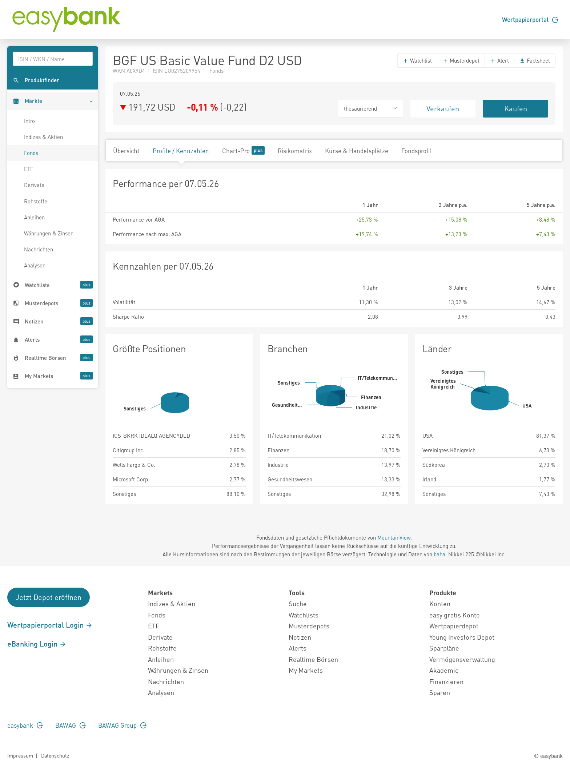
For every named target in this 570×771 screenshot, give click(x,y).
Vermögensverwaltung (462, 659)
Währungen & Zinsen (48, 233)
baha (439, 554)
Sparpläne (444, 648)
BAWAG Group (122, 725)
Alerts (297, 648)
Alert (499, 60)
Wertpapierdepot (453, 625)
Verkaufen (442, 108)
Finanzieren (446, 681)
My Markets (306, 670)
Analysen (34, 265)
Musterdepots (309, 625)
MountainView (393, 537)
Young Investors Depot (461, 637)
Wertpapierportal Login (50, 624)
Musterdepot (460, 60)
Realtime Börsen (313, 659)
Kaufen (515, 108)
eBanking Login (37, 643)
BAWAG (70, 725)
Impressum (20, 755)
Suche (298, 603)
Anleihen (34, 217)
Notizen (300, 637)
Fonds (31, 152)
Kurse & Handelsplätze (356, 151)
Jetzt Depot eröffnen (48, 597)
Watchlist (417, 60)
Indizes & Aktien (43, 136)
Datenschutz (55, 755)
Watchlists (303, 615)
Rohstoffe (35, 201)
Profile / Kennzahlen (181, 151)
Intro (29, 120)
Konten (439, 603)
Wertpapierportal (530, 19)
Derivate (34, 184)
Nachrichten (38, 249)
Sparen (439, 692)
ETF (28, 168)
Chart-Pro (243, 150)
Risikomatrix (295, 151)
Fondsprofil (416, 151)
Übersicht (126, 151)
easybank (25, 725)
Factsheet (534, 60)
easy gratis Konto (454, 615)
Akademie (444, 670)
